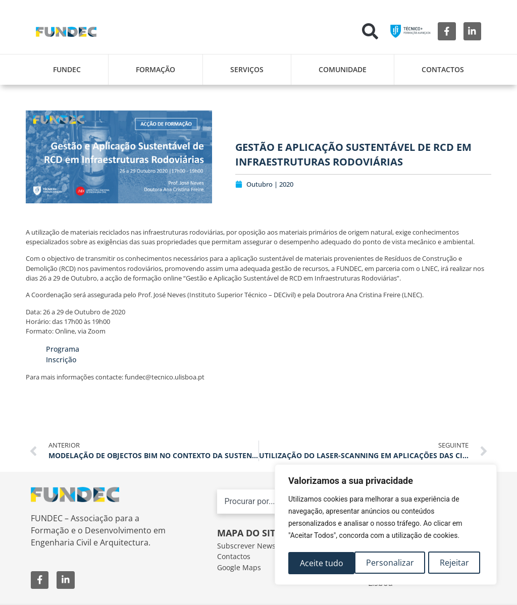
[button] (370, 31)
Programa (62, 349)
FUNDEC (67, 69)
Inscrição (61, 359)
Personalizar (323, 563)
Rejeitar (388, 563)
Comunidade (343, 69)
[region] (386, 526)
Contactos (443, 69)
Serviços (247, 69)
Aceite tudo (450, 563)
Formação (155, 69)
